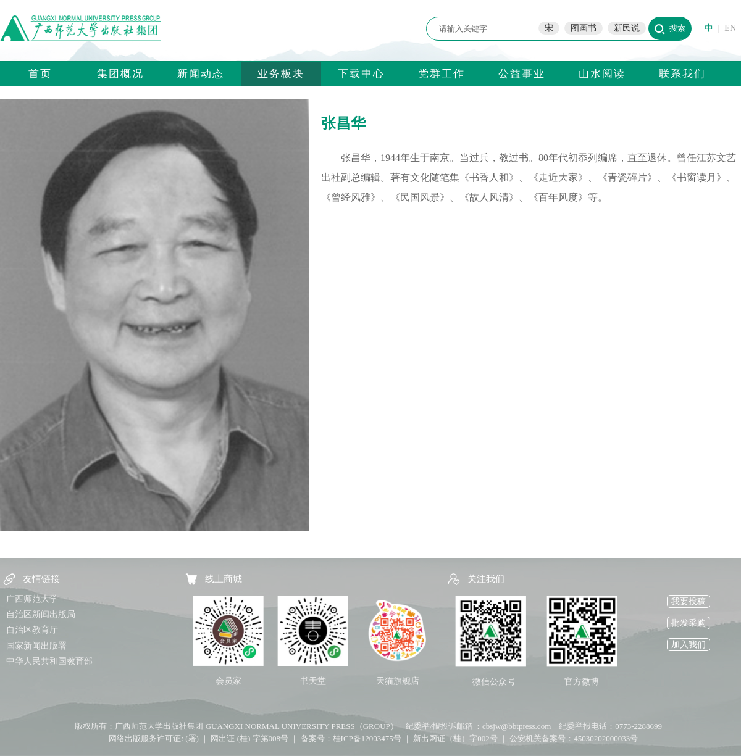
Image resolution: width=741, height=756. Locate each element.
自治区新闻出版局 (40, 614)
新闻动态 (200, 74)
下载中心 (361, 74)
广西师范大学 (32, 599)
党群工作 (441, 74)
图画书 (584, 28)
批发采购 (688, 623)
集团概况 (120, 74)
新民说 (627, 28)
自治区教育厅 (32, 629)
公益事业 (521, 74)
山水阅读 (602, 74)
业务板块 (280, 74)
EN (730, 28)
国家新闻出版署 (36, 645)
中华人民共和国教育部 (49, 661)
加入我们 (688, 644)
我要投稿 (688, 601)
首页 (40, 74)
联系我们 (682, 74)
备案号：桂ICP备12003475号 (351, 738)
